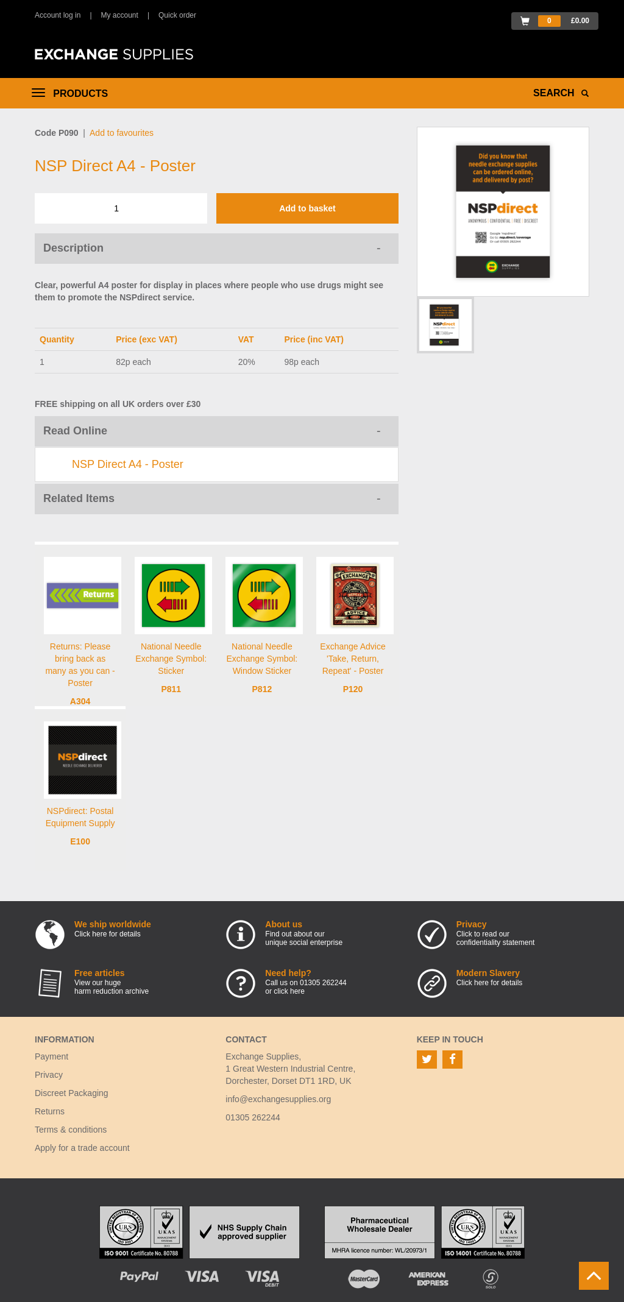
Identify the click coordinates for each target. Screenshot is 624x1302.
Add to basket (307, 208)
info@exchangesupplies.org (278, 1099)
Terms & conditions (71, 1129)
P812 (262, 689)
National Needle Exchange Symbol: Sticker (171, 659)
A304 (80, 701)
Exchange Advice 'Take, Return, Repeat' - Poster (352, 659)
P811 (171, 689)
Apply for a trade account (82, 1148)
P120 (353, 689)
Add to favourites (122, 133)
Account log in (57, 15)
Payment (51, 1056)
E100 (80, 841)
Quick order (177, 15)
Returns (50, 1111)
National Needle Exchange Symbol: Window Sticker (262, 659)
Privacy (49, 1075)
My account (119, 15)
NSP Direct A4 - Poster (127, 464)
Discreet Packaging (71, 1093)
